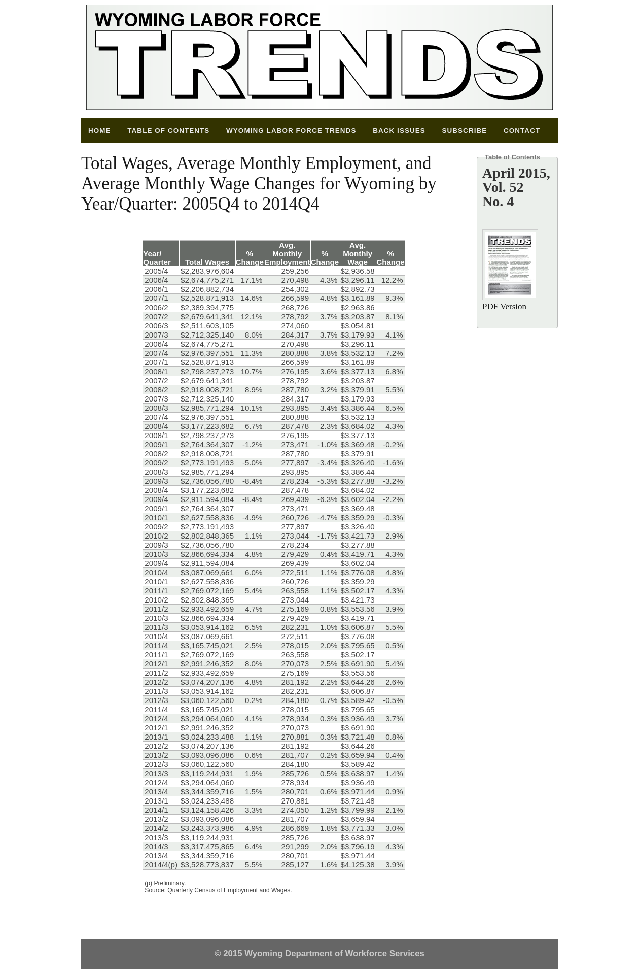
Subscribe (464, 131)
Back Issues (399, 131)
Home (99, 131)
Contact (522, 131)
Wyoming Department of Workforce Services (334, 953)
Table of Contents (168, 131)
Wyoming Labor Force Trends (291, 131)
